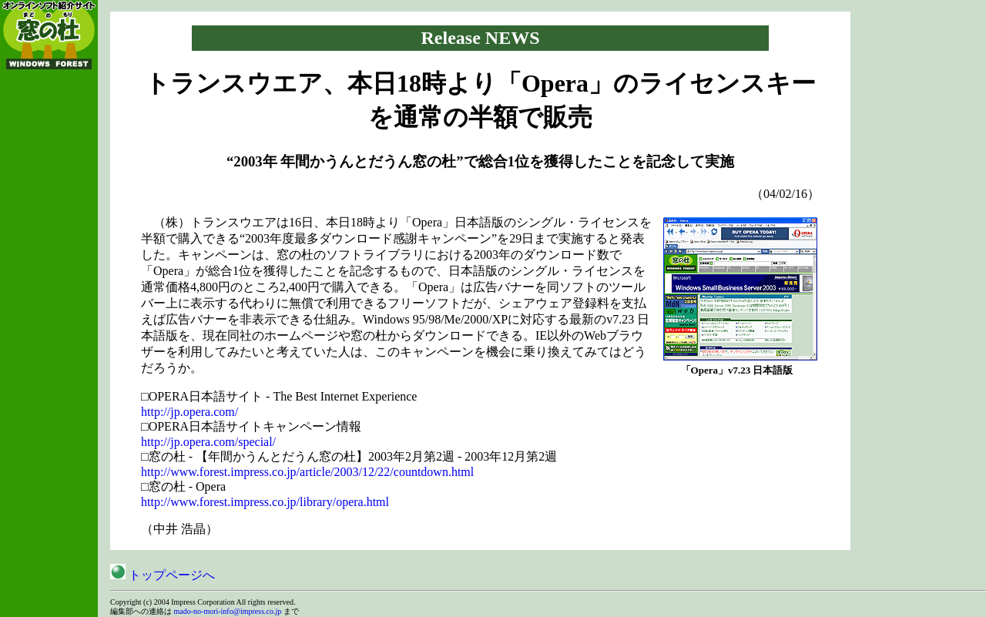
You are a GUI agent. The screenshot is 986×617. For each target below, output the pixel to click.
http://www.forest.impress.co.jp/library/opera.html (265, 501)
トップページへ (162, 575)
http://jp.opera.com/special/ (208, 441)
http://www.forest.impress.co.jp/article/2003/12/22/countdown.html (307, 471)
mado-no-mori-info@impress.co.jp (228, 611)
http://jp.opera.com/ (189, 411)
